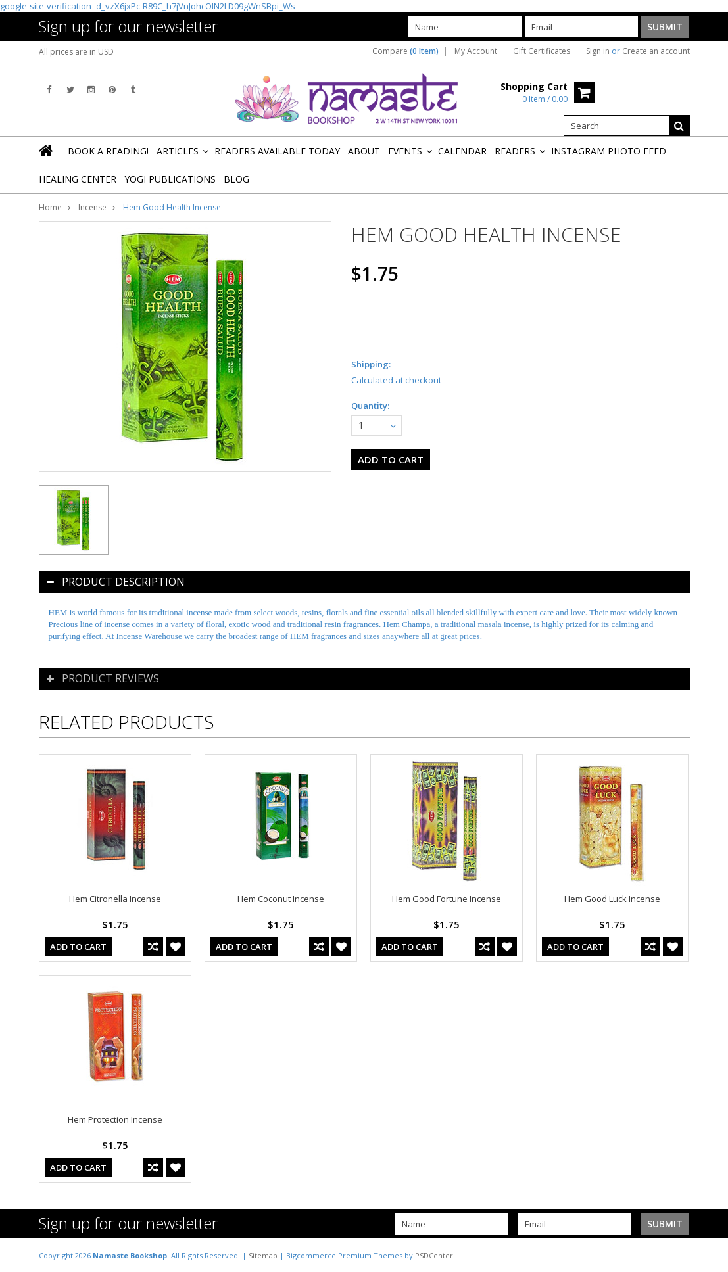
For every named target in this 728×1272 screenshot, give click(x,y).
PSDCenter (434, 1255)
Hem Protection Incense (115, 1119)
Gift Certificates (541, 51)
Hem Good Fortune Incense (446, 899)
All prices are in (76, 51)
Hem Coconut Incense (280, 899)
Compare (405, 51)
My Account (475, 51)
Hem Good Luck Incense (612, 899)
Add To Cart (78, 947)
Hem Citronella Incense (115, 899)
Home (50, 207)
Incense (92, 207)
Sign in (598, 51)
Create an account (656, 51)
